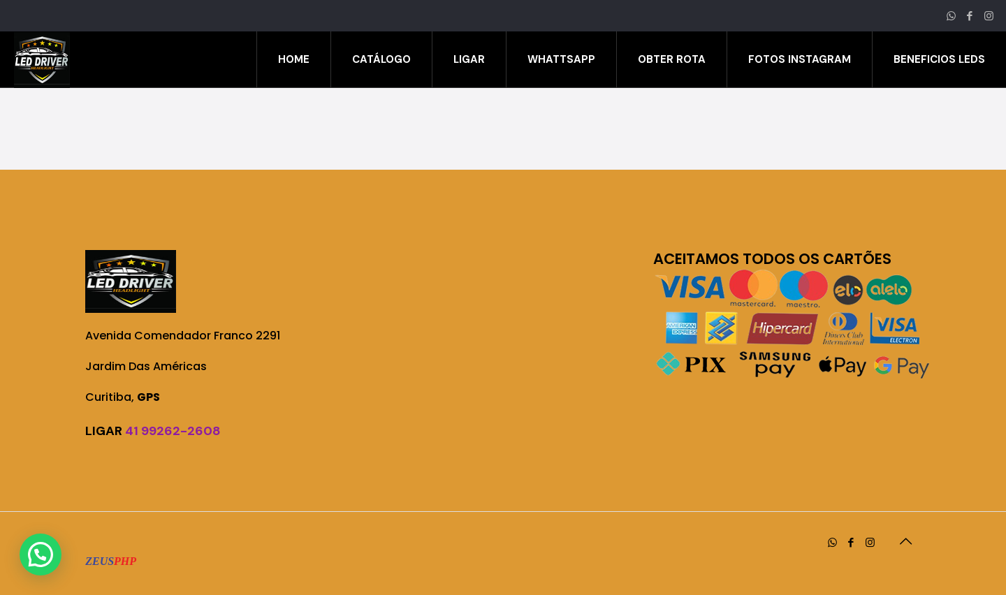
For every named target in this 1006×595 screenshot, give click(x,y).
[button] (40, 554)
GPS (148, 397)
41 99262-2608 (173, 431)
